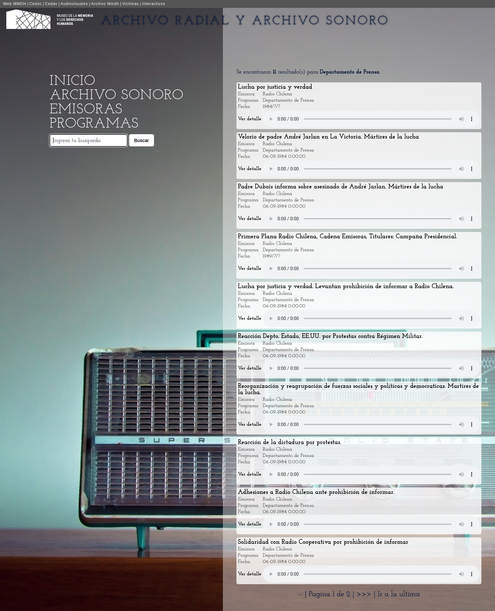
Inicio (72, 81)
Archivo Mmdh (105, 4)
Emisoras (86, 110)
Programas (94, 124)
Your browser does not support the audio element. (371, 119)
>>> (365, 594)
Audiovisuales (74, 4)
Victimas (130, 4)
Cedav (51, 4)
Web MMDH (14, 4)
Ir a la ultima (399, 594)
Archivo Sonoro (116, 95)
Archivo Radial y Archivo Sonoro (245, 21)
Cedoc (35, 4)
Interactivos (153, 4)
